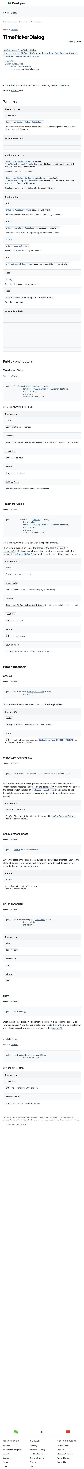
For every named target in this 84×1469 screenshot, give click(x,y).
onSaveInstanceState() (44, 790)
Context (28, 161)
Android (6, 1445)
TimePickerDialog (15, 161)
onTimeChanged (13, 264)
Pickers (14, 90)
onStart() (57, 1028)
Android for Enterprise (12, 1449)
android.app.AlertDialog (20, 66)
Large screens (62, 1445)
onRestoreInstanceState (18, 228)
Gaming (33, 1445)
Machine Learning (37, 1449)
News (5, 1462)
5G (31, 1466)
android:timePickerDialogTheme (20, 554)
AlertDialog (21, 53)
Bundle (34, 228)
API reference (11, 13)
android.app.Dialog (15, 64)
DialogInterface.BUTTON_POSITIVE (56, 740)
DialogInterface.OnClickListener (59, 53)
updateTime (11, 297)
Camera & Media (37, 1458)
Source (6, 1458)
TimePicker (64, 85)
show (8, 279)
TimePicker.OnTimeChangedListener (21, 56)
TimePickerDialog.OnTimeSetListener (25, 122)
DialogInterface (23, 210)
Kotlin (70, 41)
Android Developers (10, 22)
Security (6, 1454)
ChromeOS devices (65, 1454)
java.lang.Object (10, 61)
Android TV (61, 1462)
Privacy (33, 1462)
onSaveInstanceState (16, 246)
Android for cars (63, 1458)
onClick (10, 210)
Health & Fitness (36, 1454)
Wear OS (60, 1449)
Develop (24, 22)
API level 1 (14, 30)
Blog (5, 1466)
